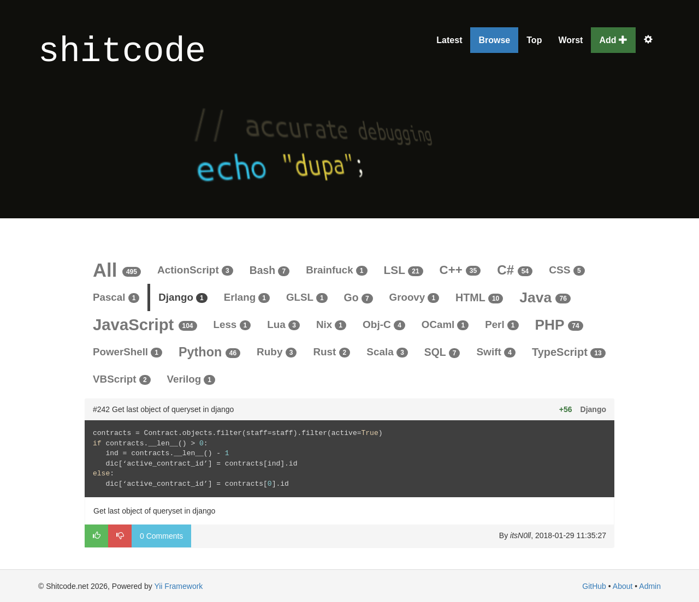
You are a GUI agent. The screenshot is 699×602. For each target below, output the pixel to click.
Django (182, 297)
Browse (494, 40)
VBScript (122, 379)
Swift (496, 351)
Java (545, 297)
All (117, 270)
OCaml (445, 324)
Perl (501, 324)
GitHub (594, 586)
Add (613, 40)
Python (209, 352)
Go (358, 297)
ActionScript (195, 270)
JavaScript (145, 324)
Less (232, 324)
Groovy (414, 297)
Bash (269, 270)
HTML (479, 297)
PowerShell (127, 351)
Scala (387, 351)
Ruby (277, 351)
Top (534, 40)
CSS (566, 270)
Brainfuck (336, 270)
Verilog (191, 379)
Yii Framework (178, 586)
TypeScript (569, 352)
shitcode (122, 52)
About (623, 586)
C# (514, 270)
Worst (570, 40)
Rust (331, 351)
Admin (650, 586)
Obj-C (384, 324)
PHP (559, 325)
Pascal (116, 297)
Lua (283, 324)
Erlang (247, 297)
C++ (460, 270)
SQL (442, 352)
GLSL (307, 297)
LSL (403, 270)
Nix (331, 324)
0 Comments (161, 536)
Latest (449, 40)
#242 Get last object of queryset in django (163, 409)
